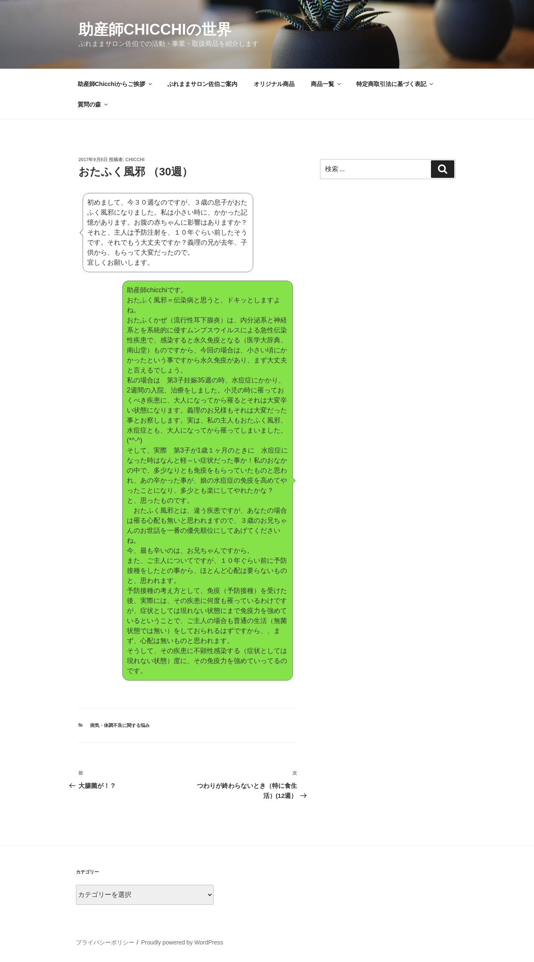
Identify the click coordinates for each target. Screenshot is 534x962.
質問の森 (93, 104)
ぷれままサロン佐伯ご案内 (202, 84)
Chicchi (135, 159)
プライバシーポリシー (105, 942)
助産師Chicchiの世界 (155, 29)
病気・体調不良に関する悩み (120, 725)
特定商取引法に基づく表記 (395, 84)
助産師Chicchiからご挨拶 (116, 84)
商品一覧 (326, 84)
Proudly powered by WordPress (182, 942)
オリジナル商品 (274, 84)
